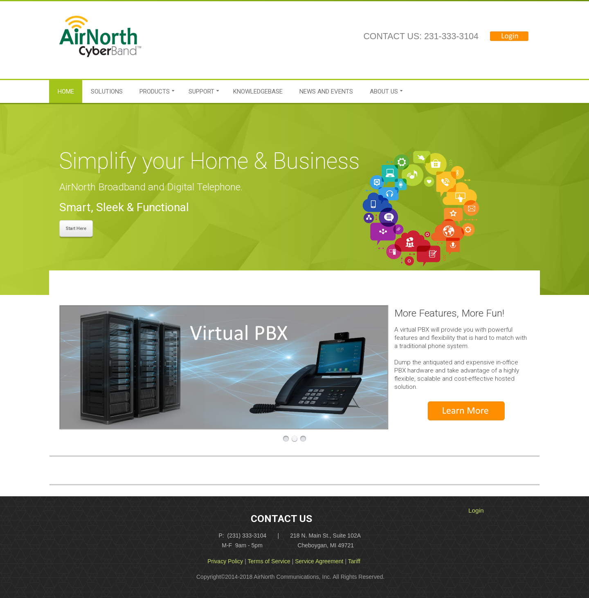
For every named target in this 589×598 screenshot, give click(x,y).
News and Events (326, 91)
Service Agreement (319, 561)
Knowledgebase (258, 91)
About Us (384, 91)
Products (154, 91)
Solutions (107, 91)
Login (476, 510)
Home (66, 91)
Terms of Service (269, 561)
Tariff (354, 561)
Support (201, 91)
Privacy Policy (225, 561)
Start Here (76, 228)
